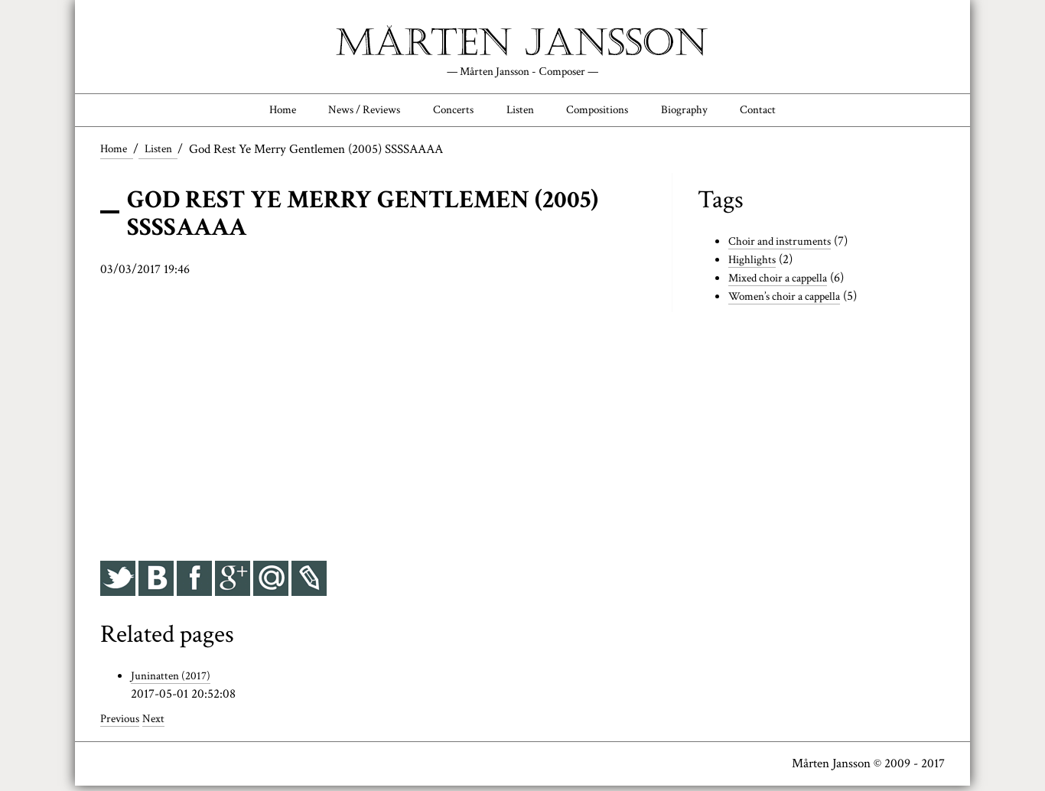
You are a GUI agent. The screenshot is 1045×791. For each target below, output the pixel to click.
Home (252, 112)
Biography (705, 112)
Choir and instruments (786, 247)
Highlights (755, 264)
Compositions (607, 112)
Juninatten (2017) (175, 681)
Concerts (445, 112)
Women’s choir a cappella (792, 301)
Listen (520, 112)
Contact (788, 112)
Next (160, 724)
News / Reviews (345, 112)
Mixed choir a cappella (785, 283)
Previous (122, 724)
